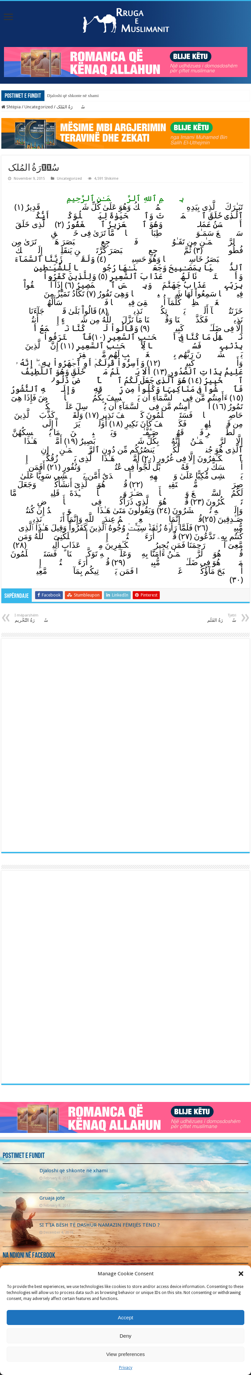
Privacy (125, 1367)
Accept (125, 1317)
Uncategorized (38, 106)
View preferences (125, 1354)
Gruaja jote (52, 1198)
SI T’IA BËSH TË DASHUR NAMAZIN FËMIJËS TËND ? (99, 1225)
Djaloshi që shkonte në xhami (73, 95)
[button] (241, 1273)
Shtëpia (11, 106)
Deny (125, 1336)
